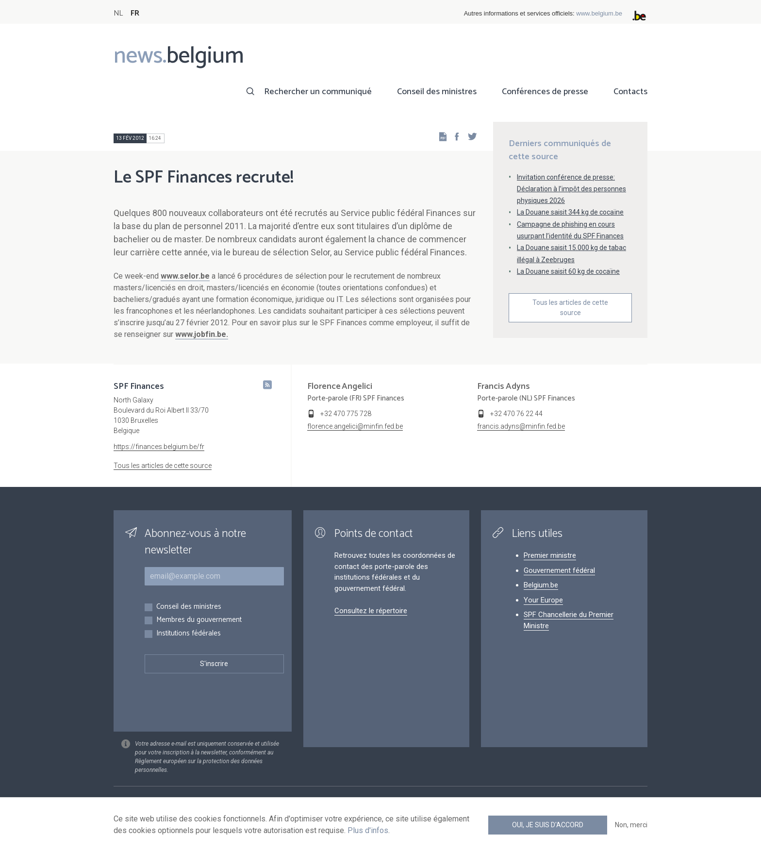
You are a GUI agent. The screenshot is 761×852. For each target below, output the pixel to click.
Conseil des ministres (437, 91)
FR (135, 13)
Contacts (630, 91)
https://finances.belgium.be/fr (159, 447)
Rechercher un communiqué (318, 91)
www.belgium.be (599, 13)
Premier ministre (550, 555)
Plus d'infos (367, 830)
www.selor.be (185, 276)
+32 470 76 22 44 (516, 414)
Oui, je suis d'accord (547, 825)
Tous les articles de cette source (570, 308)
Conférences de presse (545, 91)
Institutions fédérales (188, 633)
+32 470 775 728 (345, 414)
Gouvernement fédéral (559, 570)
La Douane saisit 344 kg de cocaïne (570, 212)
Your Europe (543, 600)
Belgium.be (541, 585)
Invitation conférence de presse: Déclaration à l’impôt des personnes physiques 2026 (571, 188)
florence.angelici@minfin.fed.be (355, 426)
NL (118, 13)
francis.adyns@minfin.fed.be (521, 426)
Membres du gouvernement (199, 620)
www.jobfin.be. (201, 334)
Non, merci (631, 825)
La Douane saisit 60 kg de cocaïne (568, 271)
